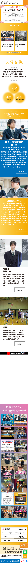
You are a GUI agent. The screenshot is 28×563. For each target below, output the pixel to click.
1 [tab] (7, 52)
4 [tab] (13, 52)
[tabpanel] (7, 41)
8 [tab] (20, 52)
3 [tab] (11, 52)
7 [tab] (18, 52)
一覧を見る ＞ (14, 28)
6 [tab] (17, 52)
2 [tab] (9, 52)
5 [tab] (15, 52)
